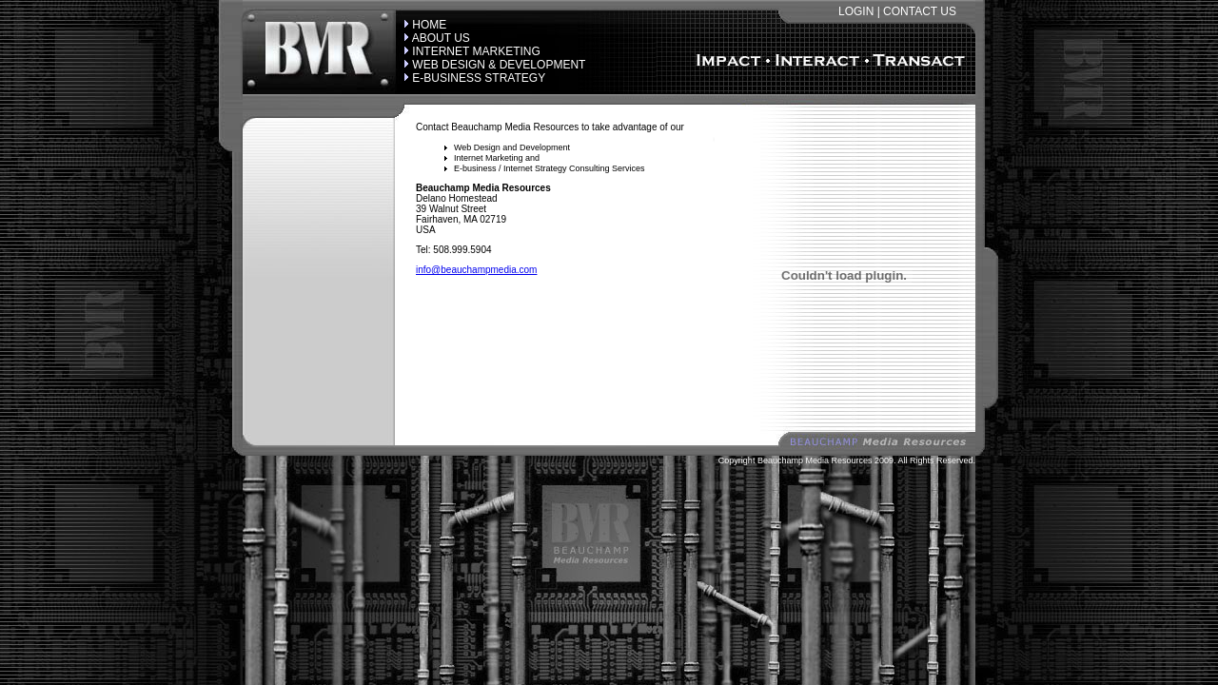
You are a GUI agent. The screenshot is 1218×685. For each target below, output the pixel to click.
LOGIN (856, 11)
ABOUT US (441, 38)
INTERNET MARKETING (476, 51)
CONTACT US (919, 11)
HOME (429, 24)
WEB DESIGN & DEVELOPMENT (498, 64)
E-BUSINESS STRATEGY (478, 78)
